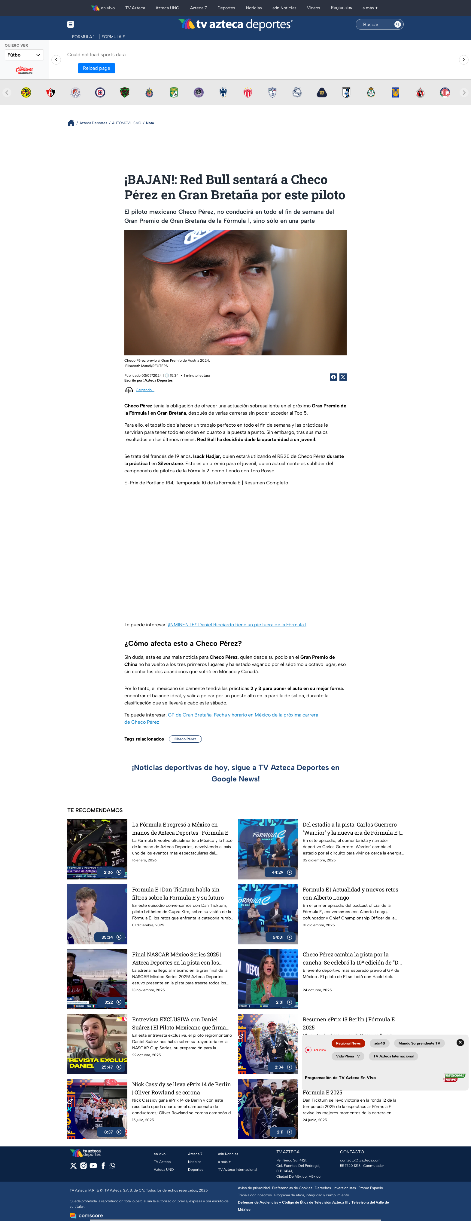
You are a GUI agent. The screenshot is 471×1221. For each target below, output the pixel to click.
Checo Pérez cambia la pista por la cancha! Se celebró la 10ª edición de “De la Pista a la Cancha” (352, 958)
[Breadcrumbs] (73, 123)
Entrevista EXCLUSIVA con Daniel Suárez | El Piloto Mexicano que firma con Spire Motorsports (179, 1023)
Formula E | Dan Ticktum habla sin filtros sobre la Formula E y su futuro (178, 893)
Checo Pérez (185, 739)
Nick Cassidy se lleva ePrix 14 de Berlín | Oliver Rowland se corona (181, 1088)
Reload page (96, 68)
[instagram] (83, 1167)
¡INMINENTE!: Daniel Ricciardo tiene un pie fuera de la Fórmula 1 (237, 624)
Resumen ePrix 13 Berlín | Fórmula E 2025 (349, 1023)
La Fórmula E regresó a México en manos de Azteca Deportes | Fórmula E (180, 828)
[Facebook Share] (333, 377)
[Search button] (397, 24)
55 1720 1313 (350, 1166)
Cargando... (145, 390)
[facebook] (103, 1167)
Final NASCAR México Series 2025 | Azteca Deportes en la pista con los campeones (176, 958)
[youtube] (93, 1167)
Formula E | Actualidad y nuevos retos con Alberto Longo (350, 893)
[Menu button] (91, 24)
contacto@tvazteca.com (360, 1160)
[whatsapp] (112, 1167)
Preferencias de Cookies (292, 1188)
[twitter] (73, 1167)
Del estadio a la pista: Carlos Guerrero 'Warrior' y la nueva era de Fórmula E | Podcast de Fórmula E (351, 828)
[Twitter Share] (343, 377)
